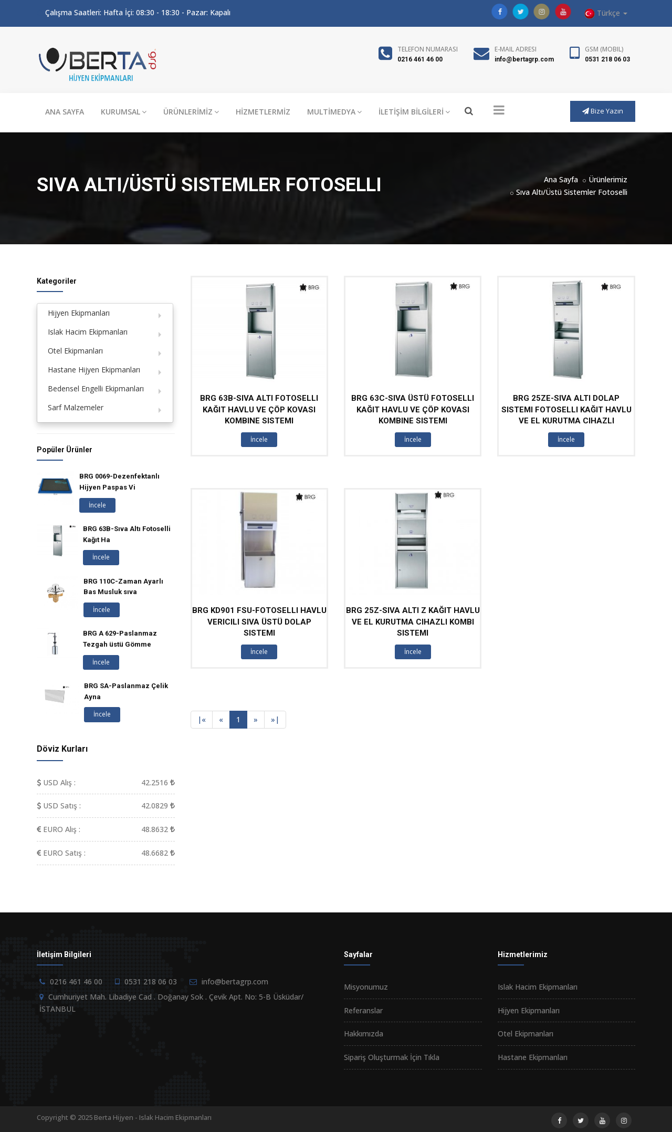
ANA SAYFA (64, 112)
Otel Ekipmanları (75, 351)
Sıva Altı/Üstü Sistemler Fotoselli (571, 192)
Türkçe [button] (605, 13)
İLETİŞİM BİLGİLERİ (414, 112)
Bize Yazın (602, 111)
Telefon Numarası (427, 49)
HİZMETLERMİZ (263, 112)
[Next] (256, 720)
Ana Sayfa (561, 179)
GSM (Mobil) (604, 49)
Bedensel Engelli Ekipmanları (96, 388)
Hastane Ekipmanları (533, 1057)
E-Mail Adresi (516, 49)
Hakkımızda (363, 1033)
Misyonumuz (366, 987)
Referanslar (363, 1010)
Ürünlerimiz (608, 179)
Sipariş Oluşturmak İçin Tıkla (391, 1057)
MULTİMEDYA (334, 112)
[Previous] (202, 720)
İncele (259, 439)
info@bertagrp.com (524, 59)
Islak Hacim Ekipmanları (88, 332)
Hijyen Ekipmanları (79, 313)
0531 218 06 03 (607, 59)
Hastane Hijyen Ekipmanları (94, 370)
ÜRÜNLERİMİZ (191, 112)
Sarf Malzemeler (75, 407)
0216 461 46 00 (420, 59)
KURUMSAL (123, 112)
